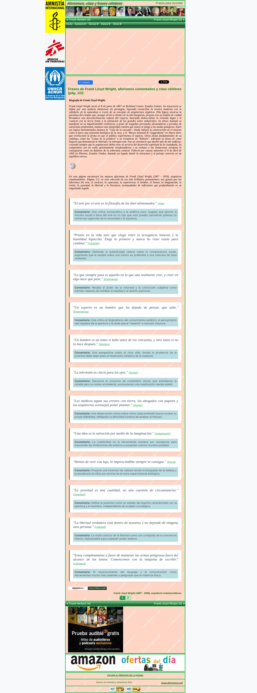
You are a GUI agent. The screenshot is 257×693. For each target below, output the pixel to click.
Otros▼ (117, 24)
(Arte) (161, 203)
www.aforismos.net (172, 683)
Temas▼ (94, 24)
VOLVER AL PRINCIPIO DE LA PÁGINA (125, 675)
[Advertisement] (125, 51)
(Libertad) (100, 527)
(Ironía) (171, 462)
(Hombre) (104, 344)
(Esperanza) (111, 279)
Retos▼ (106, 24)
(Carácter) (93, 243)
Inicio (69, 24)
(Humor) (133, 372)
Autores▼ (80, 24)
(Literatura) (79, 563)
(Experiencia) (81, 311)
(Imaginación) (162, 433)
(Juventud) (79, 494)
